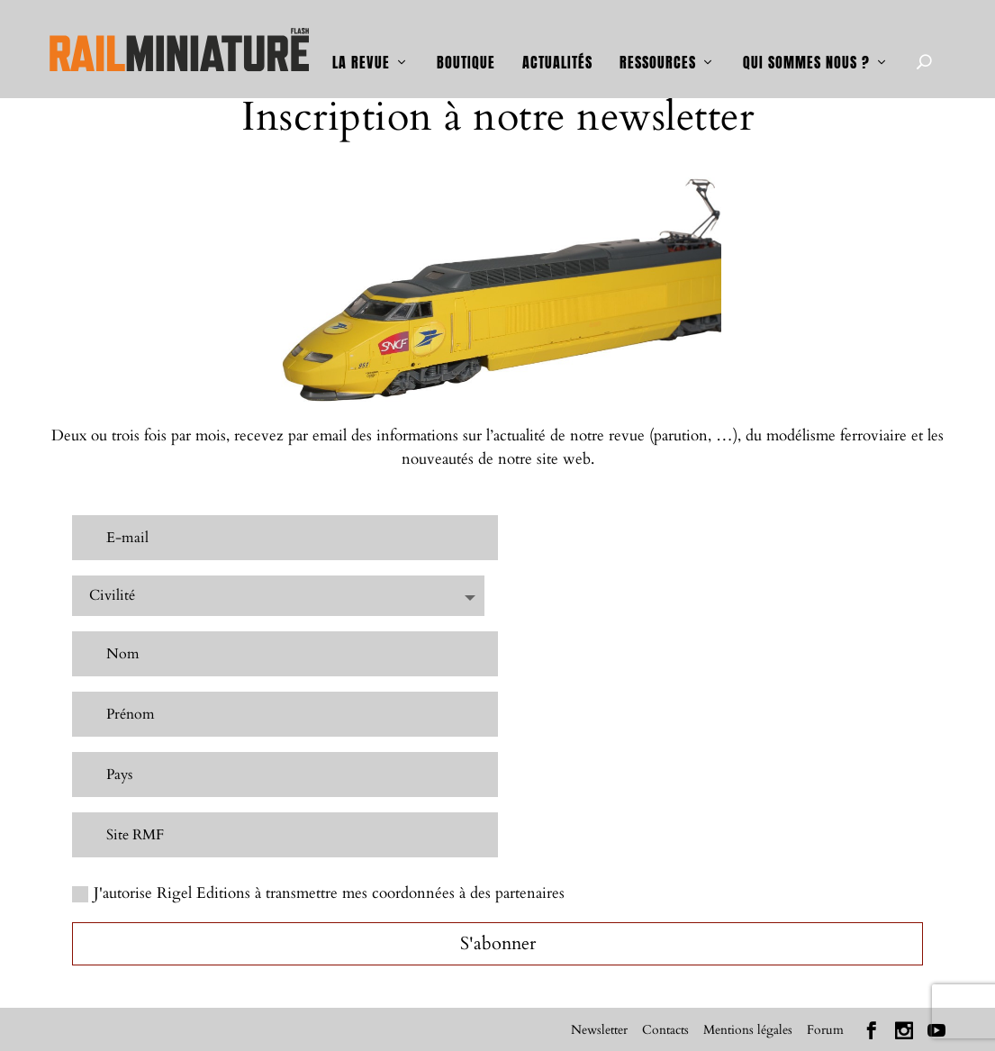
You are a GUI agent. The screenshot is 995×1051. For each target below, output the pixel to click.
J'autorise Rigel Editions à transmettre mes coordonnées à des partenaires (318, 892)
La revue (361, 38)
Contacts (665, 1028)
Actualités (557, 38)
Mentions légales (747, 1028)
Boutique (466, 38)
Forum (825, 1028)
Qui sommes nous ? (806, 38)
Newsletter (599, 1028)
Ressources (658, 38)
